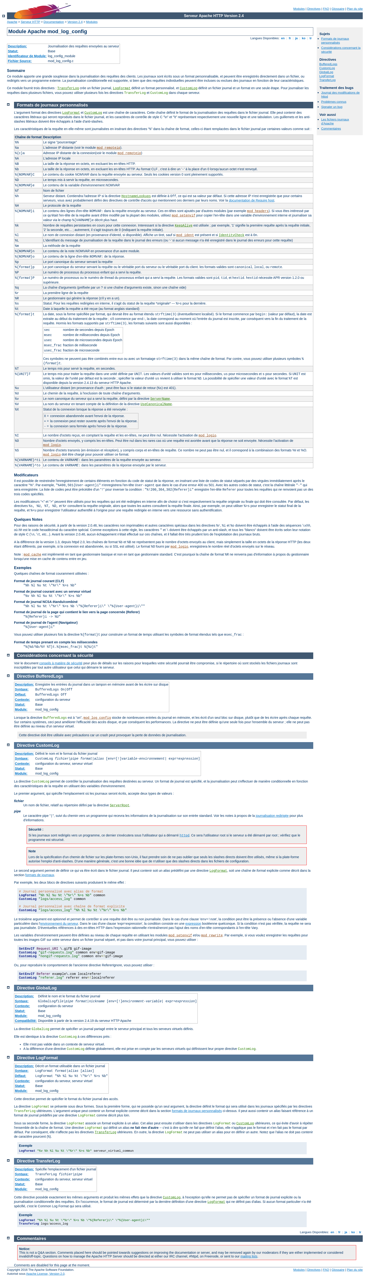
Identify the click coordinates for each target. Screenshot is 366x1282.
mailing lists (248, 1256)
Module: (21, 709)
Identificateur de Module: (27, 56)
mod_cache (32, 554)
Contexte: (22, 699)
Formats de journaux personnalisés (335, 40)
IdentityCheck (231, 235)
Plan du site (355, 9)
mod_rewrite (212, 935)
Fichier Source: (20, 61)
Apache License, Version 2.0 (45, 1273)
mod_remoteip (108, 148)
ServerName (160, 399)
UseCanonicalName (156, 404)
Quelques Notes (28, 519)
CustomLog (188, 88)
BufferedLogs (328, 64)
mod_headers (257, 211)
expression (193, 923)
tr (311, 38)
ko (303, 38)
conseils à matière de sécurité (60, 663)
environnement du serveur (59, 923)
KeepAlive (184, 225)
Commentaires (331, 128)
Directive (26, 676)
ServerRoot (119, 805)
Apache (12, 22)
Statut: (13, 51)
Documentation (54, 22)
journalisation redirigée (272, 816)
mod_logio (207, 435)
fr (290, 38)
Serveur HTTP (30, 22)
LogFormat (121, 88)
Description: (17, 46)
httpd (184, 835)
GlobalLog (326, 72)
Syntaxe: (21, 689)
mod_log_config (97, 718)
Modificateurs (26, 475)
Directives (313, 9)
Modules (299, 9)
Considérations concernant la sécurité (55, 655)
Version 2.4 (75, 22)
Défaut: (20, 694)
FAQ (326, 9)
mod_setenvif (183, 215)
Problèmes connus (333, 101)
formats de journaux (39, 875)
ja (296, 38)
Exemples (23, 568)
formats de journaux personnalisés (197, 1111)
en (282, 38)
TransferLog (68, 88)
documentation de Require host (251, 200)
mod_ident (185, 235)
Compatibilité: (26, 1021)
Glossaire (338, 9)
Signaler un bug (331, 107)
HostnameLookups (136, 196)
